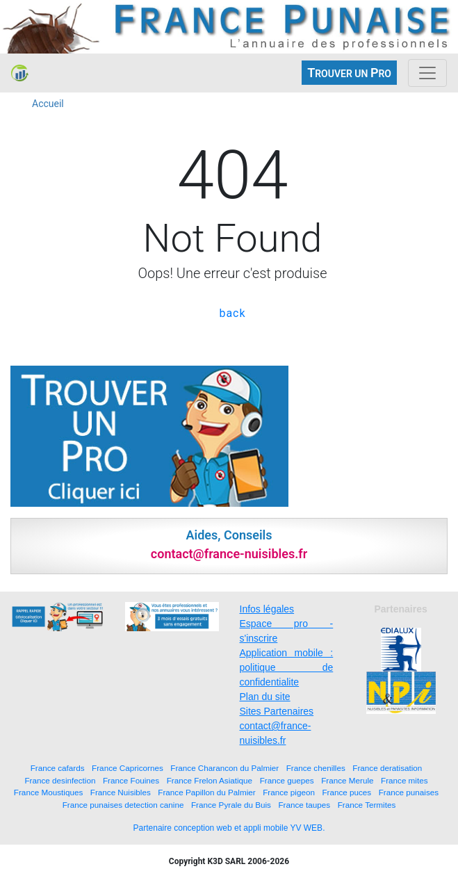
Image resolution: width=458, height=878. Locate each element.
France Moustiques (48, 792)
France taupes (304, 804)
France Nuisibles (120, 792)
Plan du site (265, 696)
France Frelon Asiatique (209, 780)
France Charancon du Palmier (224, 767)
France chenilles (315, 767)
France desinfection (59, 780)
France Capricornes (127, 767)
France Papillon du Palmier (206, 792)
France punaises (409, 792)
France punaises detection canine (123, 804)
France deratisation (387, 767)
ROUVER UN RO (349, 72)
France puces (346, 792)
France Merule (347, 780)
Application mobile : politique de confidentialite (287, 667)
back (232, 313)
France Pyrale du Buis (231, 804)
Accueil (48, 103)
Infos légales (267, 609)
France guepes (287, 780)
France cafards (58, 767)
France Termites (367, 804)
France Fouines (131, 780)
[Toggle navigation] (427, 73)
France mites (404, 780)
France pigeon (289, 792)
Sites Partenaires (277, 711)
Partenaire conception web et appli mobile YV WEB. (229, 828)
